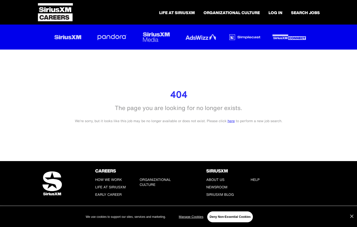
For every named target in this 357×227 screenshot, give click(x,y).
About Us (215, 179)
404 (178, 94)
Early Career (108, 194)
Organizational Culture (232, 13)
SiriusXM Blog (220, 194)
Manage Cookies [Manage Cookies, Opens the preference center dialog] (191, 217)
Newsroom (216, 187)
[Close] (352, 216)
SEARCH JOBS (305, 13)
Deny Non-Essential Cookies (230, 217)
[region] (178, 217)
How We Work (108, 179)
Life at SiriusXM (110, 187)
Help (255, 179)
